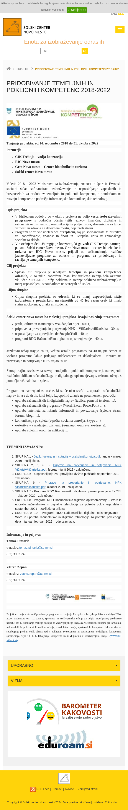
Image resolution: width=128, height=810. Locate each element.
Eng (114, 13)
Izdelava (98, 802)
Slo (121, 13)
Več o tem (58, 9)
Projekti (22, 69)
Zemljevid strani (88, 789)
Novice (69, 789)
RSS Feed (39, 789)
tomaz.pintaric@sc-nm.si (36, 547)
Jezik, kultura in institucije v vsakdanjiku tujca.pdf (67, 456)
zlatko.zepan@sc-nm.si (36, 573)
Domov (57, 789)
